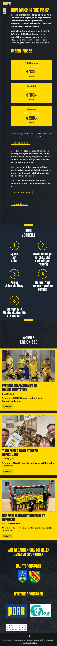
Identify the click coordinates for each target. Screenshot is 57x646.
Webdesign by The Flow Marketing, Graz (43, 640)
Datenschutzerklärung (31, 643)
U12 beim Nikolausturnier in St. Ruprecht (24, 517)
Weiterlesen (7, 406)
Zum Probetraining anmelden (22, 192)
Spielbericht (17, 524)
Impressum (23, 643)
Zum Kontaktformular (19, 204)
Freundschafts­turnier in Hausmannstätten (19, 387)
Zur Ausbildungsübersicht (21, 143)
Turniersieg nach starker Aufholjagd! (20, 452)
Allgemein (11, 394)
